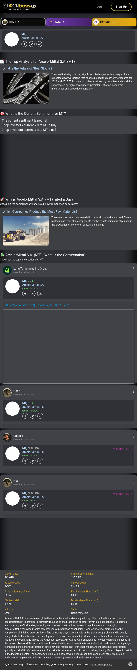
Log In (101, 6)
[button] (130, 664)
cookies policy (102, 664)
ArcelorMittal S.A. (32, 38)
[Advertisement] (68, 170)
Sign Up (121, 6)
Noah (16, 391)
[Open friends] (114, 22)
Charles (18, 436)
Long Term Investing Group (30, 268)
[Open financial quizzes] (23, 22)
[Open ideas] (68, 22)
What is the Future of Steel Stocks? (27, 68)
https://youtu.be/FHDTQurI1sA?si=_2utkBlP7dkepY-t (37, 305)
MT (23, 34)
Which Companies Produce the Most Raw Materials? (40, 211)
